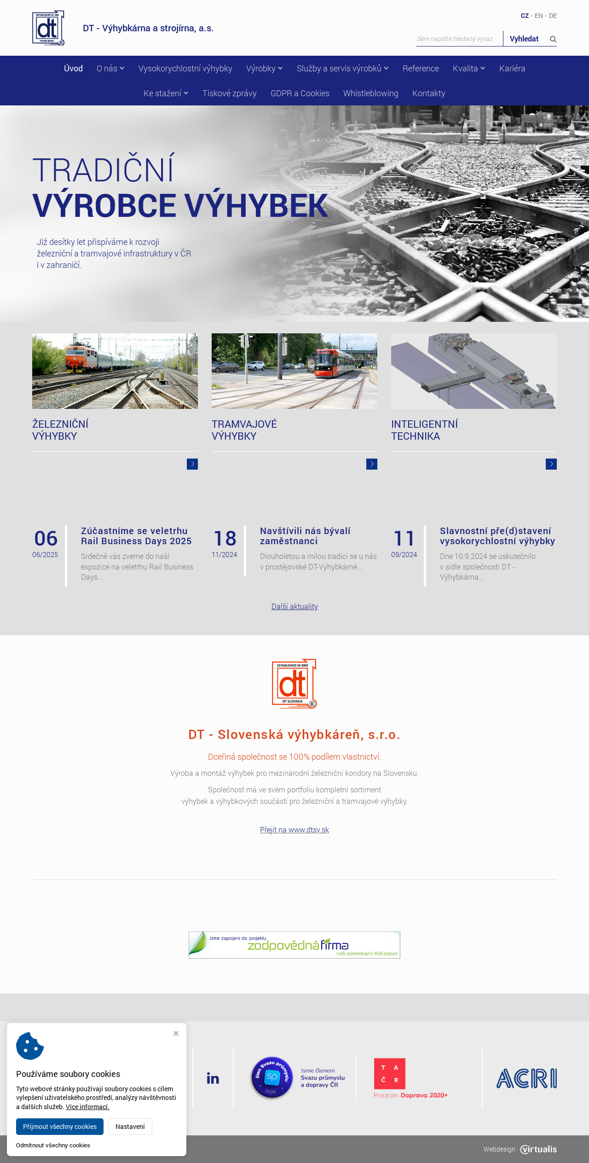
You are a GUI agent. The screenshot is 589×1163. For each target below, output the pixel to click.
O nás (111, 68)
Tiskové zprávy (229, 93)
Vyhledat (533, 38)
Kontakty (428, 93)
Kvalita (469, 68)
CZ (525, 15)
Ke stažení (166, 93)
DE (553, 15)
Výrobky (264, 68)
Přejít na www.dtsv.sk (294, 829)
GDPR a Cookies (300, 93)
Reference (421, 68)
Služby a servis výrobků (343, 68)
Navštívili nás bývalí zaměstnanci (305, 535)
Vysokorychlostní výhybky (185, 68)
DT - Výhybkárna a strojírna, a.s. (123, 28)
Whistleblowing (370, 93)
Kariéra (512, 68)
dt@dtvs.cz (111, 1101)
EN (539, 15)
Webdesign (520, 1149)
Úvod (73, 68)
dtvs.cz (96, 1149)
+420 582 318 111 (124, 1090)
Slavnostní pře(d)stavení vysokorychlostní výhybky (497, 535)
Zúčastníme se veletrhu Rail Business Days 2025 (136, 535)
